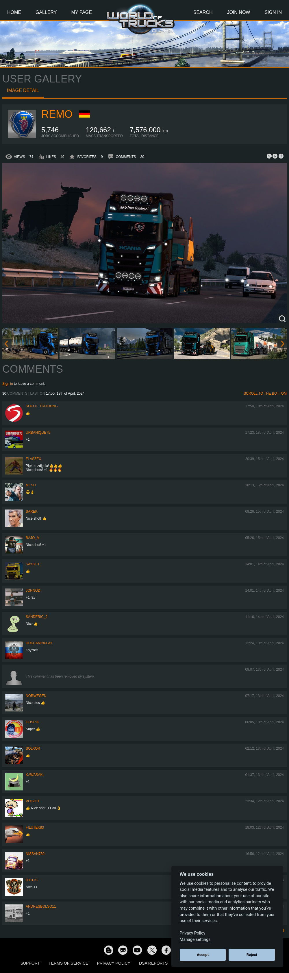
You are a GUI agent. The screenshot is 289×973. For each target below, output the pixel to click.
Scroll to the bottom (265, 393)
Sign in (7, 384)
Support (30, 963)
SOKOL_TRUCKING (42, 406)
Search (203, 12)
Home (14, 12)
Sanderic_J (36, 617)
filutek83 (35, 827)
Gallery (46, 12)
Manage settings (195, 939)
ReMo (57, 114)
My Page (81, 12)
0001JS (32, 880)
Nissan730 (35, 854)
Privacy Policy (113, 963)
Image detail (23, 90)
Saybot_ (33, 564)
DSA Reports (153, 963)
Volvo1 (32, 801)
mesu (31, 485)
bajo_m (33, 538)
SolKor (33, 748)
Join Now (238, 12)
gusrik (32, 722)
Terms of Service (68, 963)
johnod (33, 590)
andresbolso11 (41, 906)
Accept (203, 954)
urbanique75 (38, 433)
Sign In (273, 12)
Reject (252, 954)
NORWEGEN (36, 696)
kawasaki (35, 775)
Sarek (32, 512)
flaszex (33, 459)
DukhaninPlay (39, 643)
